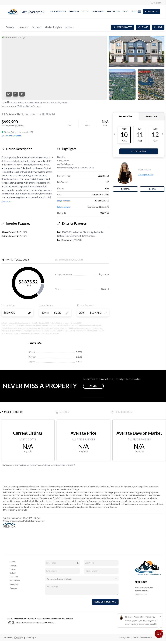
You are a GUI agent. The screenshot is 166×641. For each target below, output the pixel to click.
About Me (14, 584)
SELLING (85, 12)
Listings (13, 565)
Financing (14, 577)
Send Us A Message (105, 602)
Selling (12, 573)
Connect (13, 588)
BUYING (74, 12)
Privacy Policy (124, 638)
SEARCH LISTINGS (58, 12)
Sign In (156, 2)
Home (12, 562)
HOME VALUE (98, 12)
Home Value (15, 580)
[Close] (160, 616)
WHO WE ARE (113, 12)
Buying (13, 569)
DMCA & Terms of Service (143, 638)
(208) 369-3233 (141, 594)
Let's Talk (151, 12)
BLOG (125, 12)
